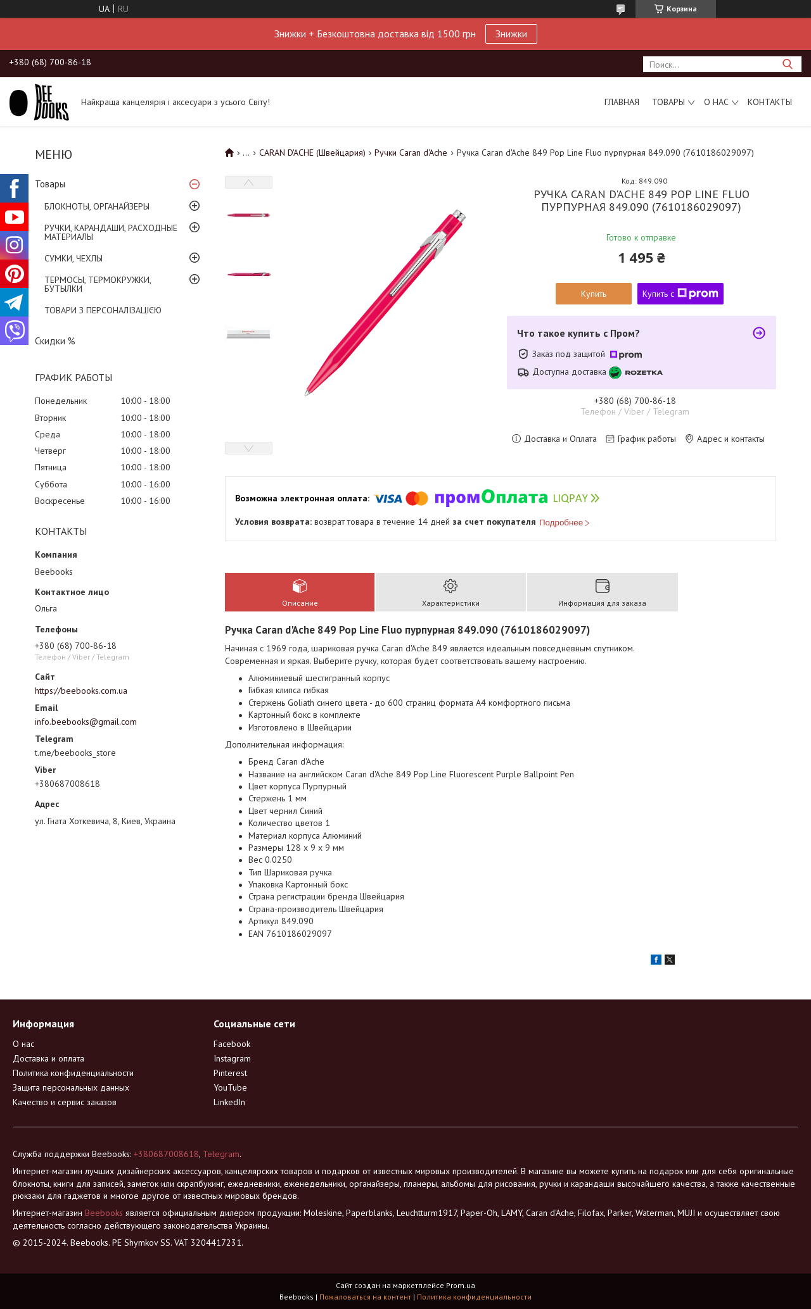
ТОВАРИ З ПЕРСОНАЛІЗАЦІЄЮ (103, 310)
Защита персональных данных (71, 1087)
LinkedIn (229, 1102)
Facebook (232, 1043)
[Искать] (787, 64)
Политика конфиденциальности (73, 1073)
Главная (621, 102)
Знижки (511, 33)
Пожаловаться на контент (365, 1296)
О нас (716, 102)
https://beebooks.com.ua (81, 690)
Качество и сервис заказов (65, 1102)
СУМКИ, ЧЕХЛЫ (73, 258)
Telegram (221, 1154)
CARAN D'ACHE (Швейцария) (312, 152)
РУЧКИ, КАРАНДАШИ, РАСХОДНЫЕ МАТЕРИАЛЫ (110, 232)
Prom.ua (460, 1285)
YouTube (230, 1087)
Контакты (770, 102)
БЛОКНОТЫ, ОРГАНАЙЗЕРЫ (97, 206)
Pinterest (230, 1073)
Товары (668, 102)
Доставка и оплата (48, 1058)
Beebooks (104, 1212)
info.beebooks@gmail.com (86, 721)
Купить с (680, 293)
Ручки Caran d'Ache (410, 152)
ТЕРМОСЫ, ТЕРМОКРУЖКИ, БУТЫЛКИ (97, 284)
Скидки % (55, 341)
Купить (593, 293)
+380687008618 (166, 1154)
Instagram (232, 1058)
